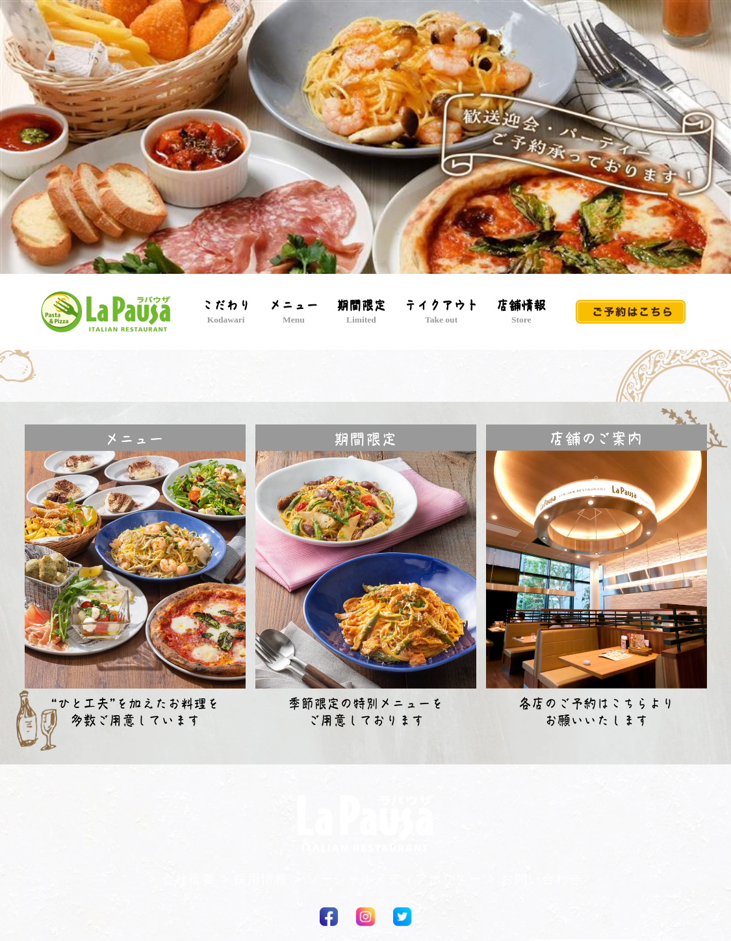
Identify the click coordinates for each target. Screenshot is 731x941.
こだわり (226, 312)
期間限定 (361, 312)
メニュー (293, 312)
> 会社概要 (182, 879)
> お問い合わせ (535, 879)
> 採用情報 (254, 879)
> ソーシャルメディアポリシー (388, 879)
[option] (365, 140)
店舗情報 (521, 312)
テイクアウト (441, 312)
